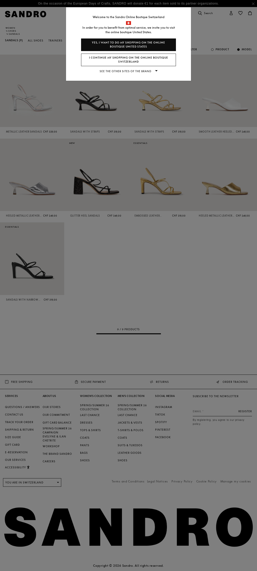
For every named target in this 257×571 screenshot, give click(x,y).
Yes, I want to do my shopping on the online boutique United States (128, 44)
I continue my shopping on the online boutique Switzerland (128, 59)
